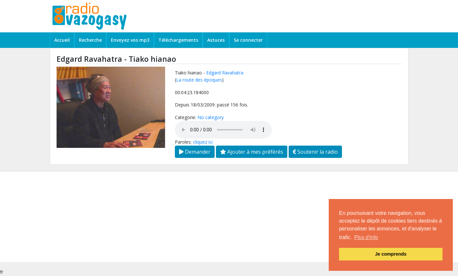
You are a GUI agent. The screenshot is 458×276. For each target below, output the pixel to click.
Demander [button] (194, 151)
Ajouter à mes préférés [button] (251, 151)
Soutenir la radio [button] (315, 151)
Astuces (216, 40)
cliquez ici (203, 142)
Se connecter (248, 40)
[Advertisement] (194, 216)
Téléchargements (178, 40)
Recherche (90, 40)
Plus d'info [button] (366, 237)
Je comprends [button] (391, 254)
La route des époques (199, 80)
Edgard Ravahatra (224, 73)
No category (210, 117)
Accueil (62, 40)
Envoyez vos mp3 (130, 40)
